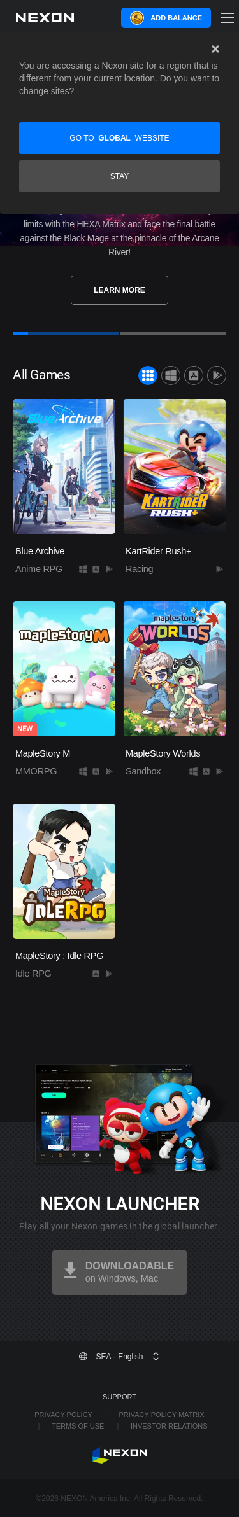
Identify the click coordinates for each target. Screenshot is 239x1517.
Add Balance (176, 18)
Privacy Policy (63, 1414)
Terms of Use (78, 1426)
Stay (119, 176)
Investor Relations (169, 1426)
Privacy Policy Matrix (161, 1414)
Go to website (119, 138)
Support (119, 1397)
